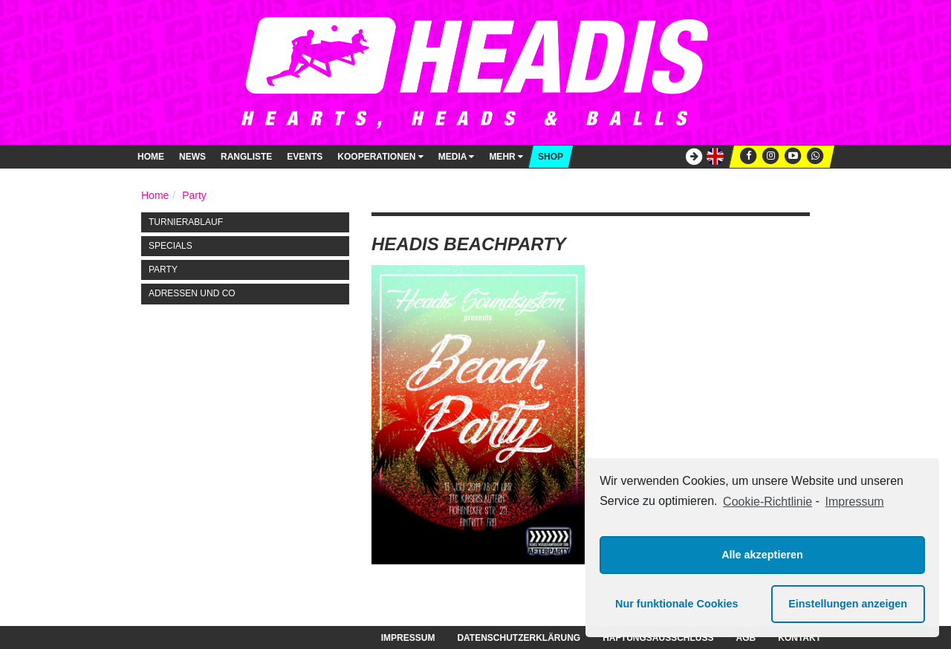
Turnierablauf (186, 222)
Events (304, 156)
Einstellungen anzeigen (847, 604)
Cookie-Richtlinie (767, 501)
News (192, 156)
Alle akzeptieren (762, 555)
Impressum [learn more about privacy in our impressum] (854, 501)
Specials (170, 246)
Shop (550, 156)
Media (456, 156)
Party (194, 195)
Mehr (506, 156)
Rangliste (246, 156)
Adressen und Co (192, 293)
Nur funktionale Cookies (677, 604)
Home (150, 156)
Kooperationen (380, 156)
